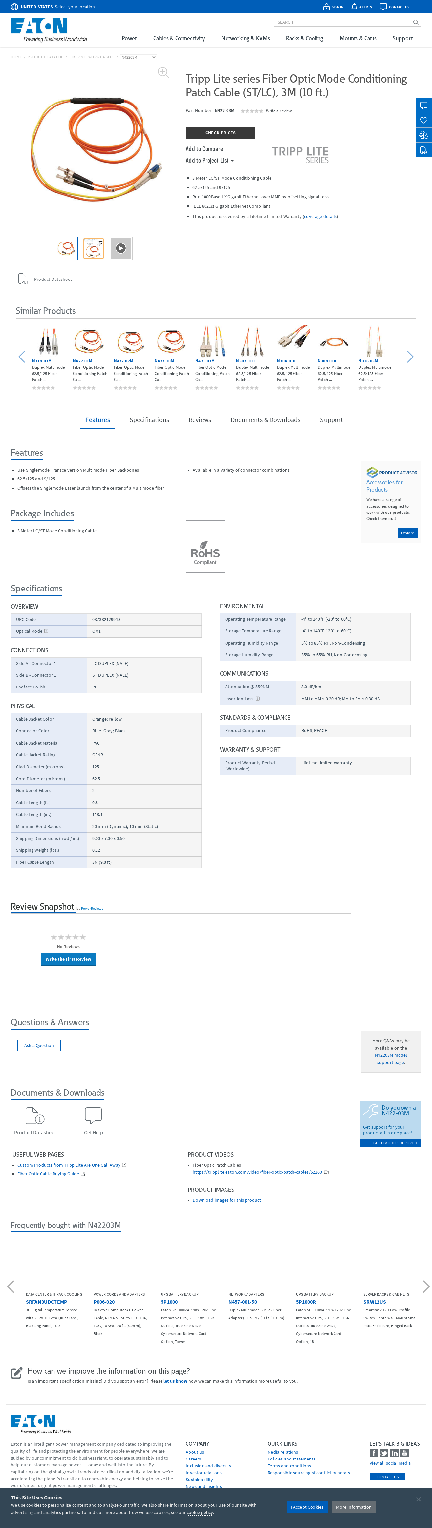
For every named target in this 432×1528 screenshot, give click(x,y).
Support (403, 38)
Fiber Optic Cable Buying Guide (48, 1174)
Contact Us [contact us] (388, 1476)
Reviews (200, 420)
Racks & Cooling (304, 38)
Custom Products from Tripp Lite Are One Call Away (68, 1165)
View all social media (390, 1463)
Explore (407, 533)
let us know (175, 1381)
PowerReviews (92, 908)
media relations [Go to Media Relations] (283, 1452)
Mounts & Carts (358, 38)
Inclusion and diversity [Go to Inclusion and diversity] (208, 1466)
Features (97, 420)
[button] (23, 357)
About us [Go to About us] (195, 1452)
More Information (354, 1507)
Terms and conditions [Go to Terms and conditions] (289, 1466)
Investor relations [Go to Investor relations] (204, 1473)
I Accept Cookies (307, 1507)
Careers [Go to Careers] (193, 1459)
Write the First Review (68, 959)
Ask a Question (39, 1045)
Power (129, 38)
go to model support (395, 1142)
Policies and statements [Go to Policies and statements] (291, 1459)
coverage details (320, 216)
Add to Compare (204, 148)
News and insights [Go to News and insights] (204, 1486)
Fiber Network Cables (92, 56)
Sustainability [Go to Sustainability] (199, 1479)
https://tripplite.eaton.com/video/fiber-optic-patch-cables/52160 (257, 1172)
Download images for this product (227, 1200)
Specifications (149, 420)
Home (16, 56)
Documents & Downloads (265, 420)
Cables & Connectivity (179, 38)
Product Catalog (46, 56)
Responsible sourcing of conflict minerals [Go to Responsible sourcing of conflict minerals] (309, 1473)
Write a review (279, 110)
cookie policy (200, 1512)
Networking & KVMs (245, 38)
